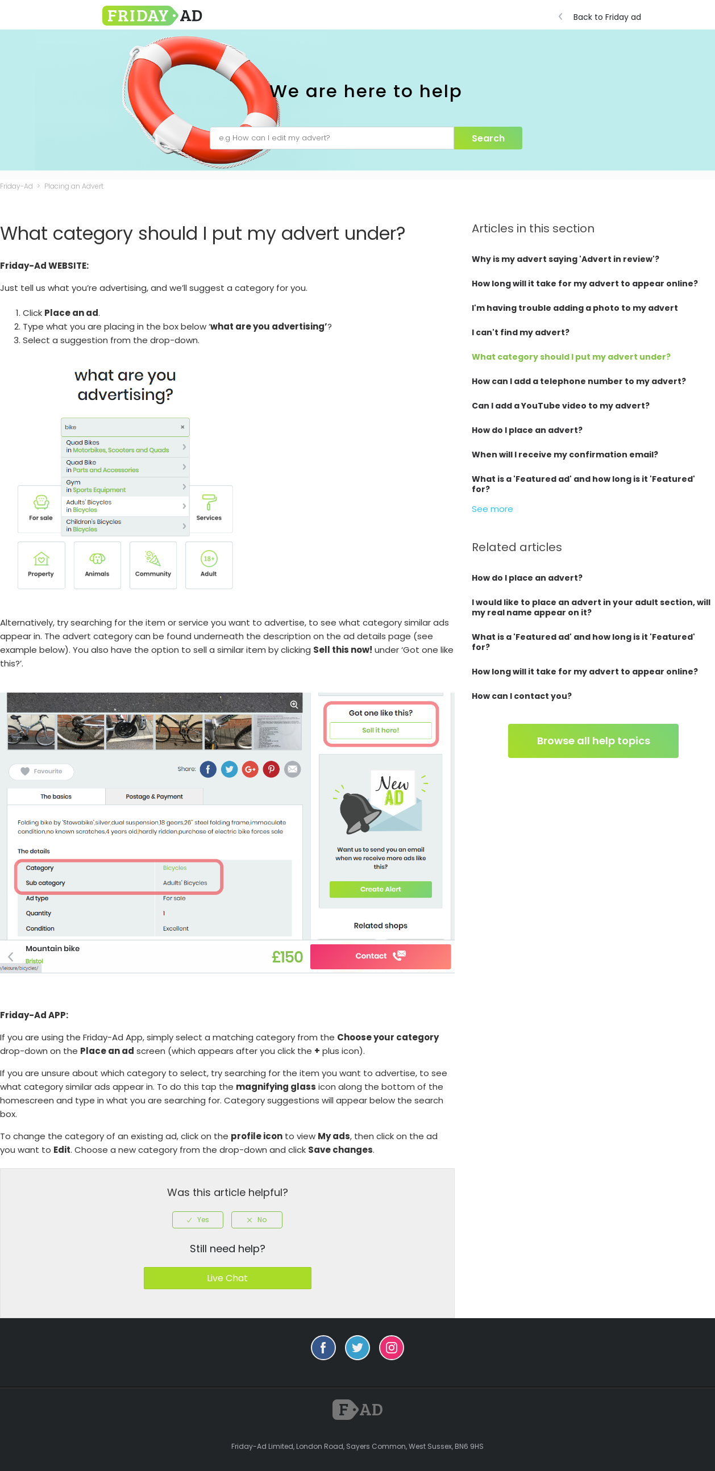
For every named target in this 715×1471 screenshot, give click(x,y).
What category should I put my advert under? (571, 356)
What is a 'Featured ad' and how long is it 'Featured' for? (583, 484)
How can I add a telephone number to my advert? (579, 381)
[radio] (197, 1219)
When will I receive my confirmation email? (565, 454)
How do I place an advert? (527, 430)
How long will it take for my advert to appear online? (585, 283)
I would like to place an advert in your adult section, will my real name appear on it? (591, 607)
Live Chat (227, 1278)
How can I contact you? (522, 696)
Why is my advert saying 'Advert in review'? (565, 259)
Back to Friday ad (602, 17)
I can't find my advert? (520, 332)
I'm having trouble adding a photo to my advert (575, 308)
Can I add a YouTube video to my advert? (561, 405)
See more (492, 509)
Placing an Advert (73, 186)
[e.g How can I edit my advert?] (332, 138)
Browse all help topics (593, 741)
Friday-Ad (16, 186)
